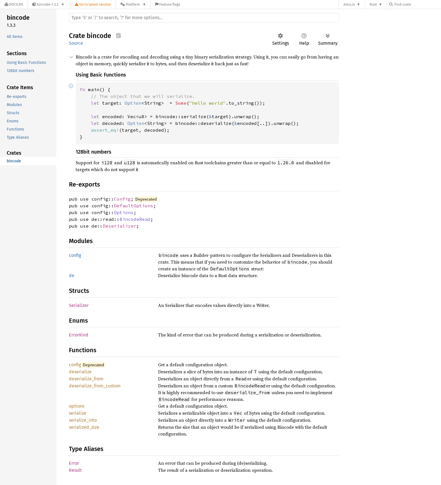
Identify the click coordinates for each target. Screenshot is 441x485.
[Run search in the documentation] (204, 18)
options (76, 406)
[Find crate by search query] (417, 4)
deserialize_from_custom (95, 386)
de (71, 275)
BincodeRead (135, 219)
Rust (373, 4)
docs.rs (349, 4)
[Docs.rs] (14, 4)
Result (75, 470)
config (75, 255)
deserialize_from (86, 378)
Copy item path (118, 35)
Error (74, 463)
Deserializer (119, 226)
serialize (77, 413)
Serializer (79, 305)
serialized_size (84, 427)
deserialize (80, 371)
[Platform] (133, 4)
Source (76, 43)
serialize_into (83, 420)
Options (124, 212)
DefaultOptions (133, 205)
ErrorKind (78, 335)
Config (122, 199)
